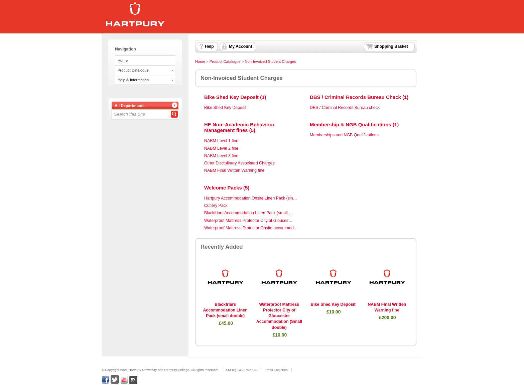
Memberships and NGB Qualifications (344, 135)
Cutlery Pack (216, 205)
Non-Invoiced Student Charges (270, 61)
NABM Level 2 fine (221, 148)
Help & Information (133, 80)
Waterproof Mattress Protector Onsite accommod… (251, 228)
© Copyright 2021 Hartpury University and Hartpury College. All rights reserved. (160, 370)
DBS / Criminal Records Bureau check (345, 107)
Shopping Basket (391, 46)
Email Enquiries (275, 370)
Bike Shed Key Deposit (225, 107)
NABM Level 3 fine (221, 155)
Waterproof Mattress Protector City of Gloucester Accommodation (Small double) (279, 316)
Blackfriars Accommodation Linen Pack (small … (248, 213)
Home (123, 60)
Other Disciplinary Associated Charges (239, 163)
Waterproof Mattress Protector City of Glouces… (248, 220)
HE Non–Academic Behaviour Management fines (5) (239, 127)
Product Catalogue (133, 70)
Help (209, 46)
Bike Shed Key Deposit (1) (235, 97)
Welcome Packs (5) (226, 187)
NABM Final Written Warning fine (234, 170)
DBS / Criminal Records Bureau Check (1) (359, 97)
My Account (240, 46)
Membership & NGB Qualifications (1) (354, 124)
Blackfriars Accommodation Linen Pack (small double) (225, 310)
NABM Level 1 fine (221, 140)
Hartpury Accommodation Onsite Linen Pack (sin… (250, 198)
